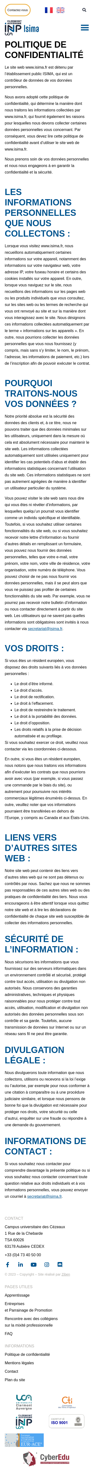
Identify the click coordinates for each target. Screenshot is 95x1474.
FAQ (9, 1334)
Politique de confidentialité (27, 1354)
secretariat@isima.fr (45, 629)
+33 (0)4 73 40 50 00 (23, 1255)
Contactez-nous (18, 10)
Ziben (65, 1274)
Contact (11, 1371)
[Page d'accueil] (23, 28)
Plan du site (15, 1380)
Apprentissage (17, 1295)
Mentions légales (19, 1363)
